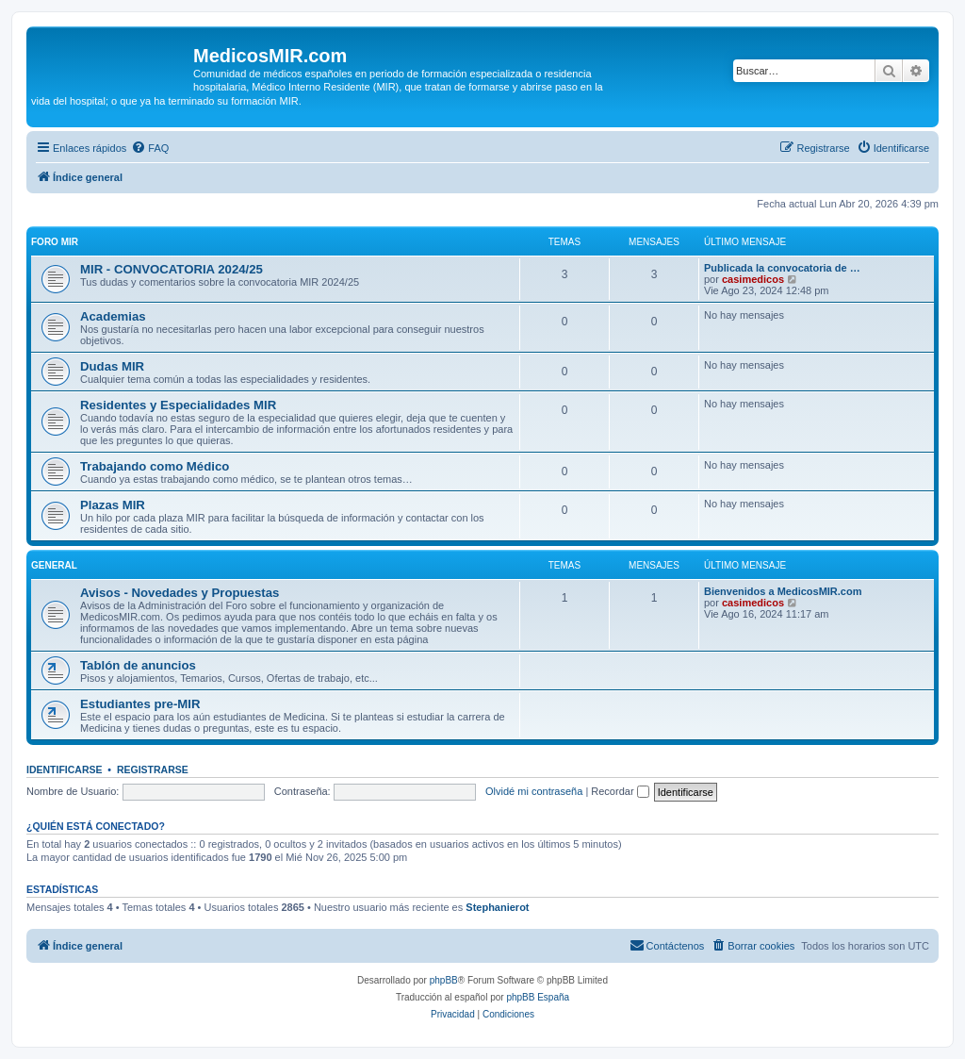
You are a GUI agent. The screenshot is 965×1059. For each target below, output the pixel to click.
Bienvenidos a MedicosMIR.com (782, 591)
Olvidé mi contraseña (533, 791)
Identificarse (64, 769)
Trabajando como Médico (154, 466)
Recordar (619, 791)
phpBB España (537, 997)
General (54, 565)
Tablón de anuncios (138, 665)
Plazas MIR (112, 505)
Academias (113, 316)
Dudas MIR (112, 366)
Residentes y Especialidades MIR (178, 405)
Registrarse (152, 769)
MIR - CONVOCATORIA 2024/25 (171, 269)
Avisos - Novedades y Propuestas (179, 593)
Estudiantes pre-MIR (140, 704)
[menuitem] (150, 148)
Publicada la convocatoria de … (782, 267)
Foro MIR (54, 242)
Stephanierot (497, 907)
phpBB (444, 980)
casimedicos (753, 279)
